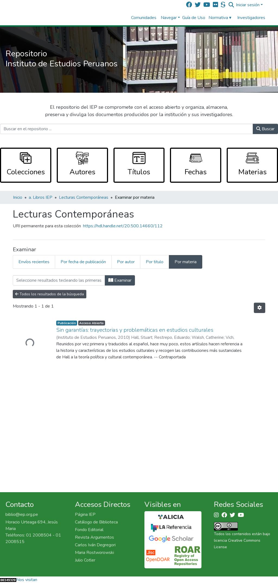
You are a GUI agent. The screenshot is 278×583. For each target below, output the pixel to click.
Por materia (186, 262)
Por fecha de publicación (83, 262)
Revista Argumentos (94, 537)
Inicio (17, 197)
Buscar (265, 129)
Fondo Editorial (89, 530)
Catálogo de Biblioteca (96, 522)
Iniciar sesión (248, 5)
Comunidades (143, 18)
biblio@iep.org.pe (21, 514)
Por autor (126, 262)
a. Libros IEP (40, 197)
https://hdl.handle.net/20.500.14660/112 (123, 226)
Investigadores (251, 18)
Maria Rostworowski (94, 553)
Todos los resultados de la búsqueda (49, 294)
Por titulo (154, 262)
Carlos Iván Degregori (95, 545)
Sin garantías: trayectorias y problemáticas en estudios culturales (134, 330)
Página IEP (85, 514)
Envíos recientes (33, 262)
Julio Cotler (85, 560)
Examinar (119, 280)
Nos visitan (26, 580)
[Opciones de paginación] (259, 308)
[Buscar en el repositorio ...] (126, 129)
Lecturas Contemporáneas (83, 197)
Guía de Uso (193, 18)
